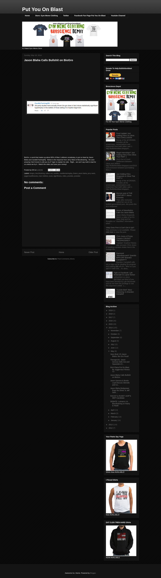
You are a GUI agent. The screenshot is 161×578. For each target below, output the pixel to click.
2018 (111, 314)
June (113, 348)
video (64, 176)
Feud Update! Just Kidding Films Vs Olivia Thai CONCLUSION (125, 135)
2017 (111, 317)
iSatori (75, 173)
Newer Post (29, 252)
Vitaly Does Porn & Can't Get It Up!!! (120, 228)
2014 (111, 328)
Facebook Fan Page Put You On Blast (89, 16)
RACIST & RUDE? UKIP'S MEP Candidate (120, 397)
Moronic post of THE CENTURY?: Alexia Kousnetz (124, 195)
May (112, 351)
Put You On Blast (42, 9)
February (114, 417)
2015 (111, 324)
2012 (111, 428)
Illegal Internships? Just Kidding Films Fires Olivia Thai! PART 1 (126, 155)
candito (56, 173)
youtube (70, 176)
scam (51, 176)
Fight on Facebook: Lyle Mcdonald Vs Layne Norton (124, 274)
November (115, 331)
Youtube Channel (118, 16)
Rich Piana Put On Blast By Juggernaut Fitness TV (120, 369)
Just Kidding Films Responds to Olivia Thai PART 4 (125, 176)
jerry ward (91, 173)
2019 (111, 310)
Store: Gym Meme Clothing (46, 16)
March (113, 413)
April (113, 410)
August (114, 341)
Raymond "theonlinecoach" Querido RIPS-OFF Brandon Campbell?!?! (126, 256)
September (115, 337)
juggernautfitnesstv (31, 176)
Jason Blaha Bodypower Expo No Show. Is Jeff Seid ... (119, 390)
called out (49, 173)
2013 (111, 425)
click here (110, 232)
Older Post (93, 252)
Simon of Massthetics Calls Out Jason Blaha (125, 211)
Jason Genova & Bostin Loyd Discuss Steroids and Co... (120, 383)
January (114, 420)
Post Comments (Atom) (65, 259)
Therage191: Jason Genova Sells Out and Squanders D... (119, 362)
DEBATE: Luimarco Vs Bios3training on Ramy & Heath (120, 403)
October (114, 334)
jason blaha (82, 173)
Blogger (93, 573)
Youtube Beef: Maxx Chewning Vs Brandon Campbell (125, 292)
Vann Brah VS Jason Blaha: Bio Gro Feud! (119, 355)
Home (27, 16)
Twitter (66, 16)
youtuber (77, 176)
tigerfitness (58, 176)
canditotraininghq (66, 173)
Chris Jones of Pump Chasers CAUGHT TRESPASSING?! (124, 238)
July (112, 344)
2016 (111, 321)
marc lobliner (43, 176)
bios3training (40, 173)
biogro (32, 173)
